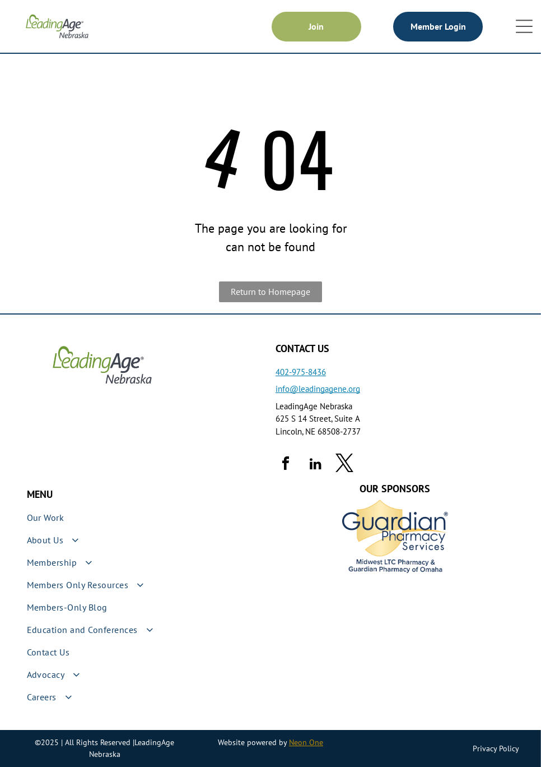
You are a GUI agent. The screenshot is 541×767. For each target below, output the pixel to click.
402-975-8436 (301, 372)
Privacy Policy (496, 748)
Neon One (306, 742)
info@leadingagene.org (318, 388)
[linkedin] (316, 465)
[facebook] (286, 465)
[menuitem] (146, 517)
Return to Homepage (270, 291)
